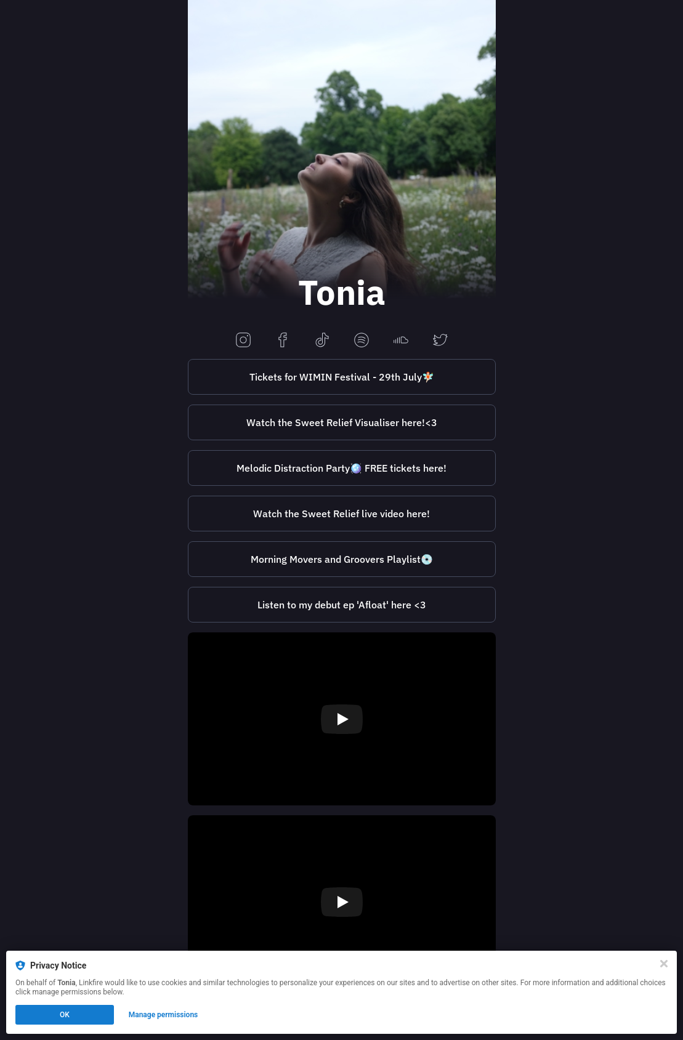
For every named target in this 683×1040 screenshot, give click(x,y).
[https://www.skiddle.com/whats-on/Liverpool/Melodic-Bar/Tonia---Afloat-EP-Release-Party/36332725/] (342, 468)
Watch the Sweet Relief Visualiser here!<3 (341, 422)
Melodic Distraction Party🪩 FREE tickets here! (341, 468)
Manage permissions (163, 1014)
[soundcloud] (401, 341)
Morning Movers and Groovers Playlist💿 (342, 559)
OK (65, 1014)
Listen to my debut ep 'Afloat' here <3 (341, 605)
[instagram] (243, 341)
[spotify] (361, 341)
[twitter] (440, 341)
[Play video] (342, 719)
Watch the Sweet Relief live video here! (341, 513)
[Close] (664, 963)
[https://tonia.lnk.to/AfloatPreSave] (342, 605)
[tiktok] (322, 341)
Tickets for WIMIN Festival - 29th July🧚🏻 (341, 377)
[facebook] (282, 341)
